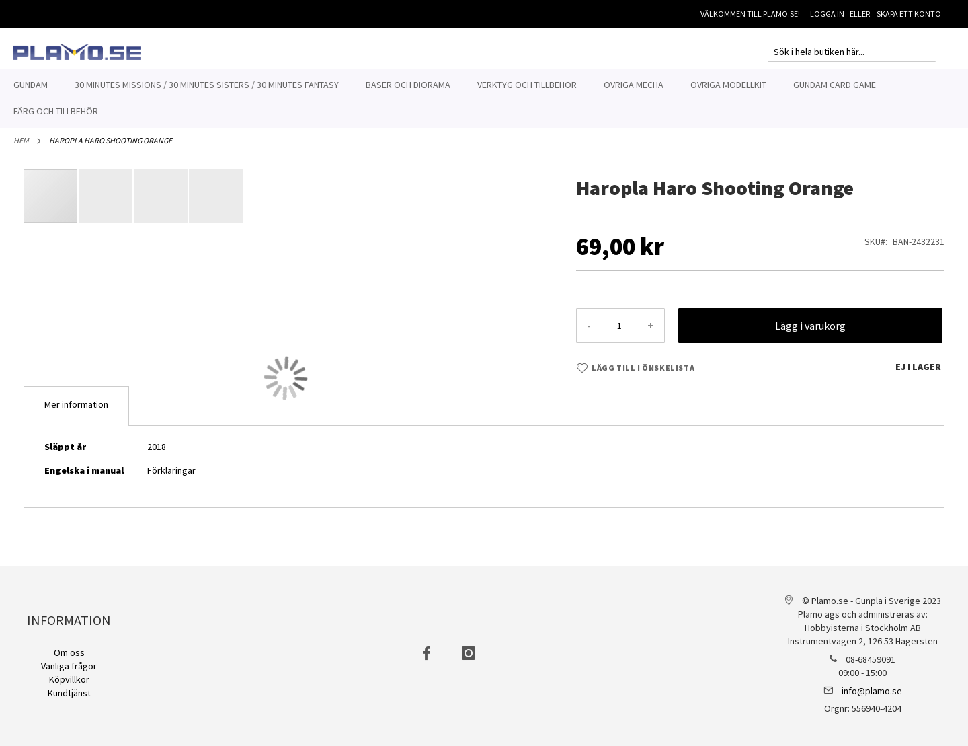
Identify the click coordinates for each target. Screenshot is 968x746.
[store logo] (77, 52)
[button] (106, 203)
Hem (21, 148)
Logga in (827, 14)
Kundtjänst (69, 693)
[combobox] (852, 52)
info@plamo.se (872, 691)
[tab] (76, 413)
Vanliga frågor (69, 666)
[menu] (484, 98)
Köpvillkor (69, 679)
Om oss (69, 652)
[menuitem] (30, 85)
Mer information (76, 412)
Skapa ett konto (909, 14)
